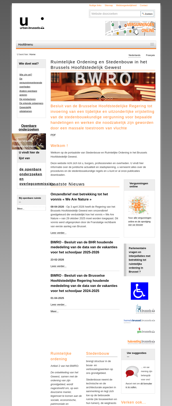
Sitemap (109, 5)
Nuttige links (95, 5)
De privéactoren (27, 99)
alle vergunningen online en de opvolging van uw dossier (139, 221)
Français (150, 55)
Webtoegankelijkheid (126, 5)
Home (32, 54)
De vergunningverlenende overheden (30, 82)
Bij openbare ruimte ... (30, 200)
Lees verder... (59, 232)
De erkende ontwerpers (31, 103)
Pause (152, 98)
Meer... (55, 311)
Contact (143, 5)
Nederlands (134, 55)
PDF (53, 134)
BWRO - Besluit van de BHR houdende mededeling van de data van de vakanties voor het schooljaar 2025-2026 (84, 247)
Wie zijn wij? (25, 74)
